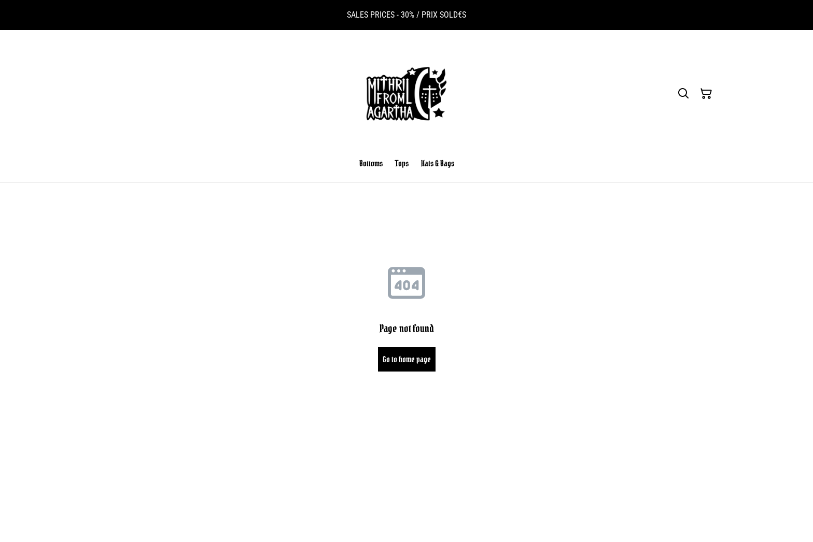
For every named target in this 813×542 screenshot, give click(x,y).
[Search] (683, 93)
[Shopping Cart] (706, 93)
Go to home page (407, 359)
